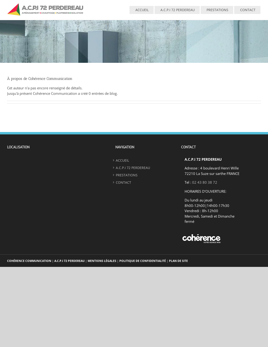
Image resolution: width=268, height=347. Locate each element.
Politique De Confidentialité (142, 261)
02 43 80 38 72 (204, 182)
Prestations (127, 175)
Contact (123, 182)
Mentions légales (102, 261)
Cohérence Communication (29, 261)
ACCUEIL (122, 160)
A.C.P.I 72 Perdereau (69, 261)
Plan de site (178, 261)
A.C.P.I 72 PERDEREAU (133, 167)
